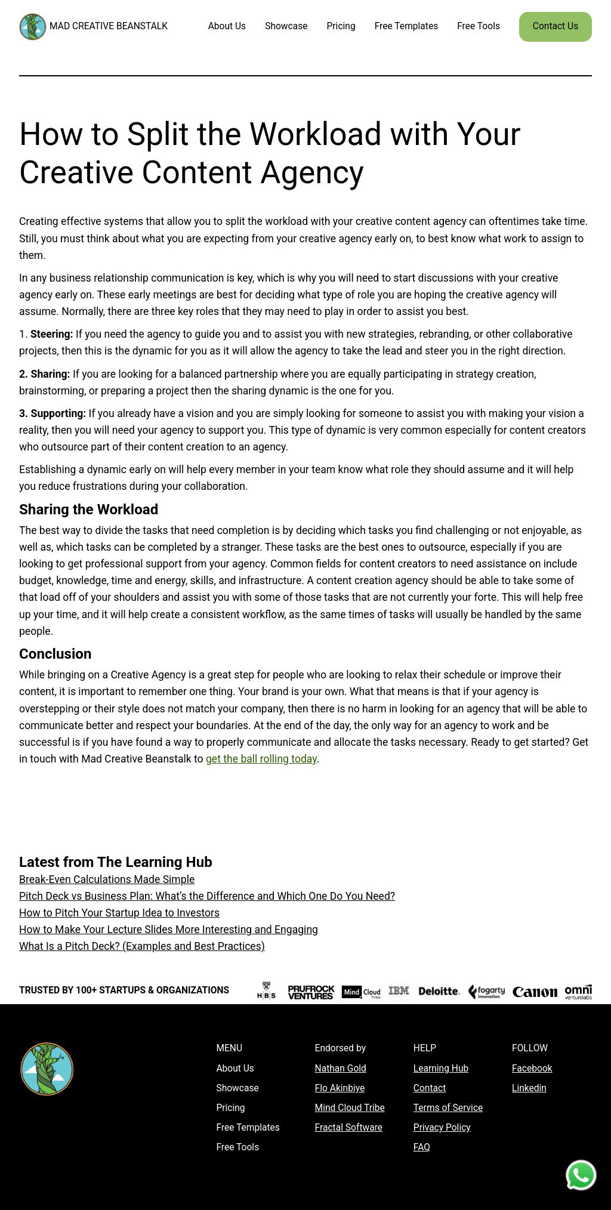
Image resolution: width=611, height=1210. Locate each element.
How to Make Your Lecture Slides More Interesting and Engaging (168, 930)
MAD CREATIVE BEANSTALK (109, 26)
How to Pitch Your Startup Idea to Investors (119, 913)
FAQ (421, 1147)
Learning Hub (440, 1068)
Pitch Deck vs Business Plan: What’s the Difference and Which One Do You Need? (207, 896)
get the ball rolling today (261, 759)
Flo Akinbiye (340, 1088)
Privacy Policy (442, 1127)
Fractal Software (348, 1127)
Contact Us (555, 26)
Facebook (532, 1068)
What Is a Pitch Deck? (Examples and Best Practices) (142, 946)
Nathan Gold (340, 1068)
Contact (429, 1088)
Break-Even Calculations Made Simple (107, 879)
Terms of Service (448, 1108)
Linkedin (529, 1088)
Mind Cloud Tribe (350, 1108)
